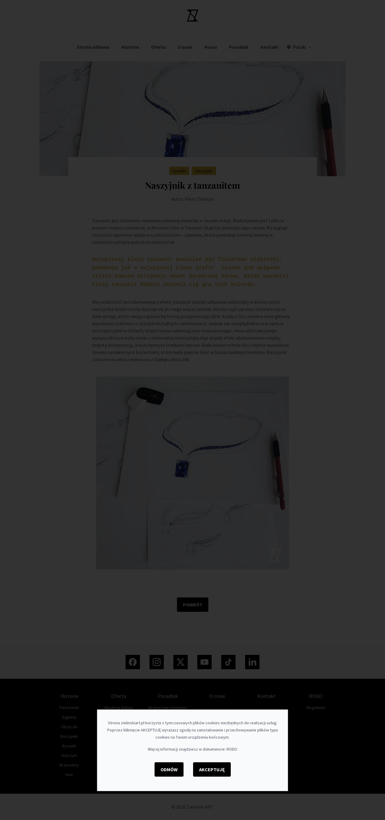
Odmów (169, 769)
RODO (232, 749)
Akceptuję (212, 769)
